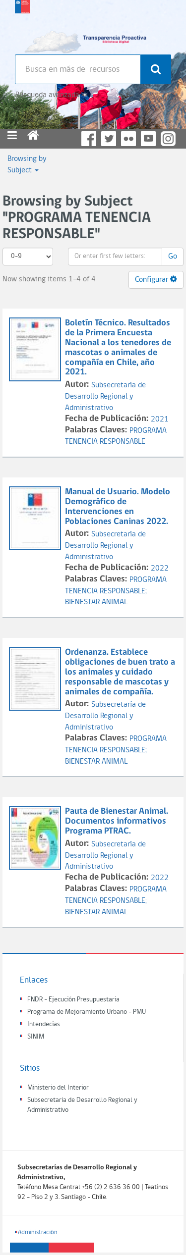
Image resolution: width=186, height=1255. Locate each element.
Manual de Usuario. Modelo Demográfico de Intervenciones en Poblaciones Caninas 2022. (117, 506)
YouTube (148, 138)
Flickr (128, 138)
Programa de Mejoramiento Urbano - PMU (86, 1012)
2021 (160, 419)
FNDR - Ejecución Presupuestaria (73, 999)
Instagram (168, 138)
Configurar (156, 279)
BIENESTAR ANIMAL (96, 602)
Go (172, 257)
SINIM (35, 1037)
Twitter (108, 138)
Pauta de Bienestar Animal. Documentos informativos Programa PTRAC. (116, 821)
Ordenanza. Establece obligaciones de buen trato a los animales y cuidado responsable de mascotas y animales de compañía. (120, 672)
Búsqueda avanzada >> (51, 95)
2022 (160, 569)
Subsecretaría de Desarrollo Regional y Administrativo (105, 396)
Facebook (88, 138)
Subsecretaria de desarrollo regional (22, 25)
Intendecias (43, 1024)
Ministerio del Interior (58, 1088)
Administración (38, 1232)
